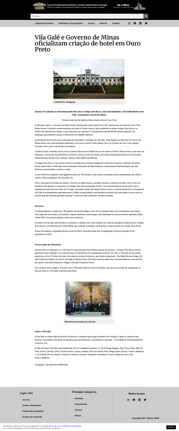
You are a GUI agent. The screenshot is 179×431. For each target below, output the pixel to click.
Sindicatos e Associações (71, 23)
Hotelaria (79, 398)
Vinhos (78, 415)
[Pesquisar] (145, 16)
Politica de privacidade (33, 411)
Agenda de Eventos (44, 23)
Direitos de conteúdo (32, 417)
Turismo (78, 410)
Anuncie (103, 23)
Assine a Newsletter (31, 405)
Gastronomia (81, 404)
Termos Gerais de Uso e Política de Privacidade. (61, 426)
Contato (116, 23)
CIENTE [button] (171, 427)
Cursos (91, 23)
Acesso (26, 400)
